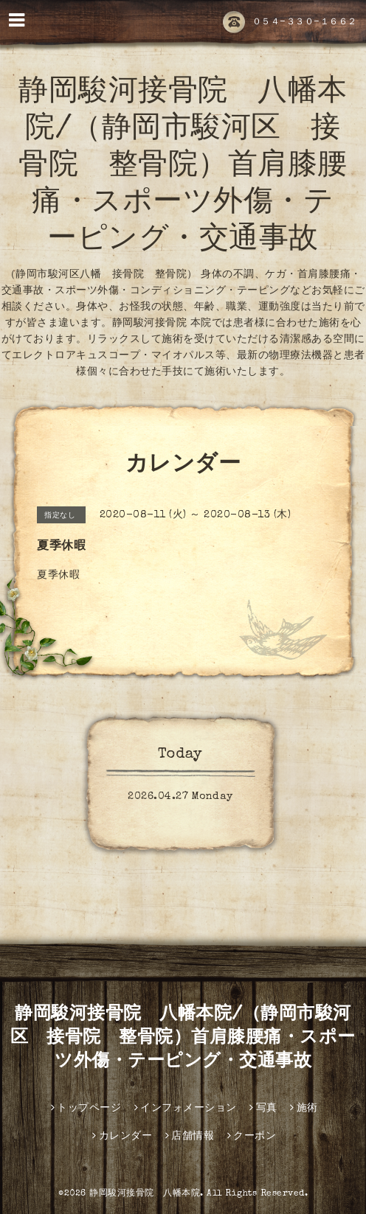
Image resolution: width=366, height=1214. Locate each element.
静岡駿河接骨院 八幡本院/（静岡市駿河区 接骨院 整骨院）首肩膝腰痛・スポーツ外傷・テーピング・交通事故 (183, 167)
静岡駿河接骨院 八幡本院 (144, 1194)
